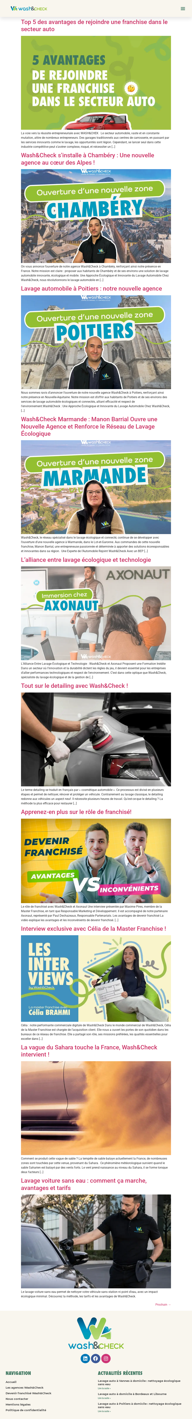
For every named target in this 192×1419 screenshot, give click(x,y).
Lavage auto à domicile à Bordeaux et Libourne (132, 1394)
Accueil (11, 1382)
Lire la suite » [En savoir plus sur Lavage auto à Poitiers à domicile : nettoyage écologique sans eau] (104, 1411)
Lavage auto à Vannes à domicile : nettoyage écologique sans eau (139, 1382)
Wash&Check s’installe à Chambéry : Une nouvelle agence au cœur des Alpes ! (87, 159)
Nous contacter (17, 1399)
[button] (182, 8)
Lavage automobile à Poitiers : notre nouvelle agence (91, 288)
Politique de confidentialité (26, 1410)
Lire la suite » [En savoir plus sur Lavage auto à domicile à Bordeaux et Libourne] (104, 1398)
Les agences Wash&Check (25, 1387)
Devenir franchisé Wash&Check (28, 1393)
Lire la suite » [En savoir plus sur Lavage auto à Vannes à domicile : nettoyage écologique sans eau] (104, 1388)
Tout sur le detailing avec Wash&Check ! (74, 685)
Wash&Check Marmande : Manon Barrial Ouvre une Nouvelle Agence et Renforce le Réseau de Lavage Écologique (89, 426)
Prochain (163, 1304)
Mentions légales (18, 1404)
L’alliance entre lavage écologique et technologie (86, 559)
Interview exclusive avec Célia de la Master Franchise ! (93, 928)
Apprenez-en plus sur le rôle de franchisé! (76, 811)
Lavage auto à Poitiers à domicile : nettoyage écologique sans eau (139, 1405)
